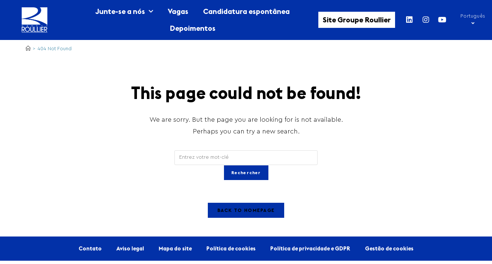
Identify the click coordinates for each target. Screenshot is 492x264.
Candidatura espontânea (246, 11)
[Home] (28, 48)
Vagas (178, 11)
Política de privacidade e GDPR (310, 248)
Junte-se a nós (124, 11)
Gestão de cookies (389, 248)
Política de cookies (231, 248)
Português (472, 20)
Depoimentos (193, 28)
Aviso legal (130, 248)
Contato (90, 248)
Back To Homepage (246, 210)
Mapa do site (175, 248)
